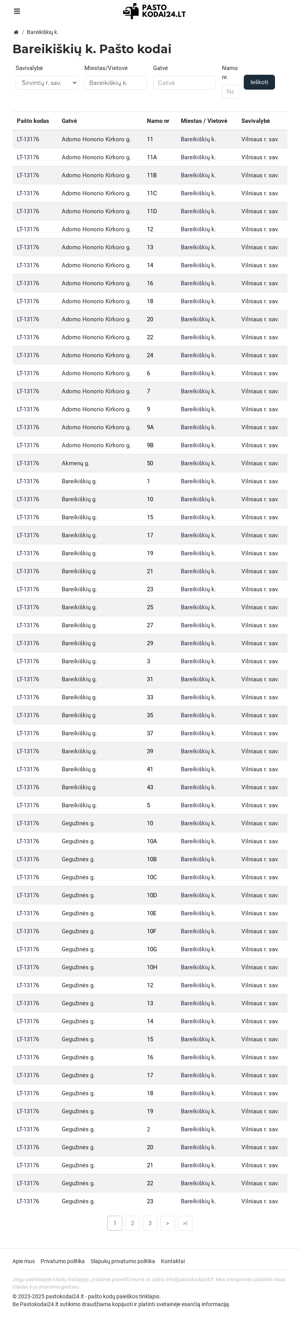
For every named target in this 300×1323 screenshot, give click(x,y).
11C (152, 193)
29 (150, 643)
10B (152, 859)
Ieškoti (259, 82)
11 (150, 139)
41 (150, 769)
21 (150, 571)
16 (150, 283)
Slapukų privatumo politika (123, 1261)
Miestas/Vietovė (106, 68)
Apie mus (23, 1261)
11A (152, 157)
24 (150, 355)
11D (152, 211)
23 (150, 589)
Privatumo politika (63, 1261)
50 (150, 463)
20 (150, 319)
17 (150, 535)
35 (150, 715)
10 (150, 499)
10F (151, 931)
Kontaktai (173, 1261)
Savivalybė (29, 68)
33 (150, 697)
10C (152, 877)
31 (150, 679)
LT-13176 (28, 139)
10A (152, 841)
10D (152, 895)
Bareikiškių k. (198, 139)
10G (152, 949)
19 (150, 553)
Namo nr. (230, 73)
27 (150, 625)
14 (150, 265)
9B (150, 445)
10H (152, 967)
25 (150, 607)
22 (150, 337)
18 (150, 301)
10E (152, 913)
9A (150, 427)
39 (150, 751)
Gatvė (160, 68)
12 (150, 229)
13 (150, 247)
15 (150, 517)
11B (152, 175)
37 (150, 733)
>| (185, 1223)
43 (150, 787)
